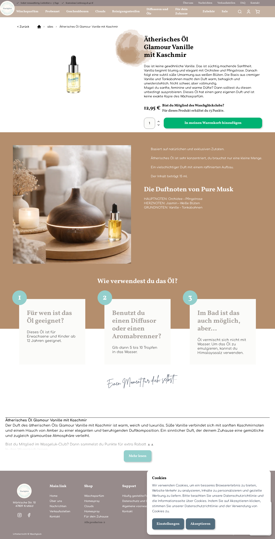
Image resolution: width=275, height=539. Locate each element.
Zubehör (209, 11)
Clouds (100, 11)
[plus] (158, 121)
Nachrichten (205, 3)
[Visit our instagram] (19, 515)
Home (53, 495)
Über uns (188, 3)
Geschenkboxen (77, 11)
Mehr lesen (138, 456)
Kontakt (255, 3)
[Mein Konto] (248, 11)
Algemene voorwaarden (138, 506)
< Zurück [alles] (23, 26)
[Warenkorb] (257, 11)
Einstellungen (168, 524)
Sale (225, 11)
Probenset (52, 11)
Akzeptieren (200, 524)
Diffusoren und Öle (157, 11)
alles (50, 26)
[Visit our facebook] (29, 515)
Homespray (91, 501)
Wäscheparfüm (27, 11)
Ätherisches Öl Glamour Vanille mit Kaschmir (89, 26)
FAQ (242, 3)
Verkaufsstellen (226, 3)
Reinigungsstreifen (126, 11)
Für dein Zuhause (181, 11)
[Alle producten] (96, 522)
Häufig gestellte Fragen (138, 495)
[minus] (158, 125)
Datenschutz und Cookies (139, 501)
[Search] (239, 11)
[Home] (39, 26)
